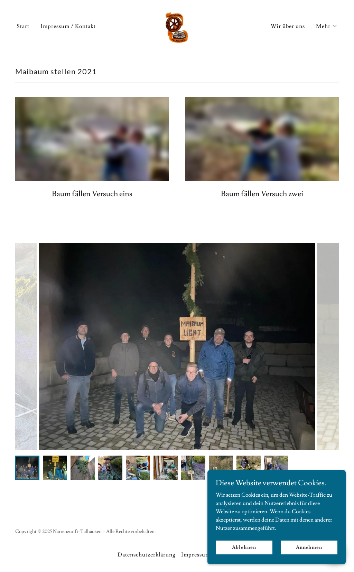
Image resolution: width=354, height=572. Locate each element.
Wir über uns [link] (288, 26)
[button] (326, 26)
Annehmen (309, 547)
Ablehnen (244, 547)
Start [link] (23, 26)
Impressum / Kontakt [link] (68, 26)
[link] (177, 24)
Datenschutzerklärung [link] (147, 554)
